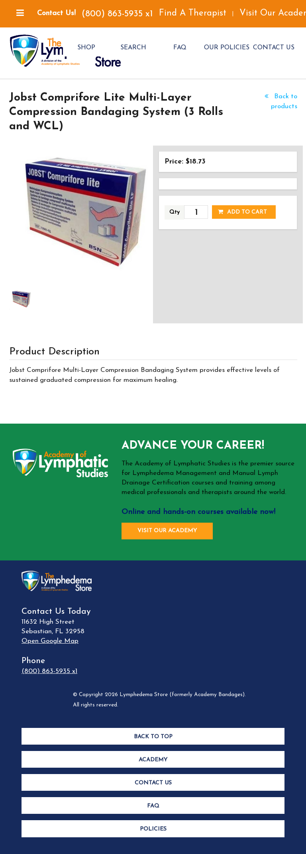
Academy (153, 760)
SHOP (86, 48)
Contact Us (153, 783)
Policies (153, 829)
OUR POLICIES (226, 48)
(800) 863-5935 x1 (117, 14)
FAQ (179, 48)
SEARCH (133, 48)
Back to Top (153, 737)
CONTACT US (273, 48)
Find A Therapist (192, 13)
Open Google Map (50, 641)
